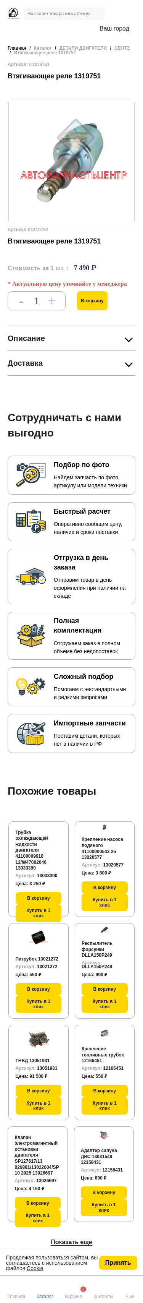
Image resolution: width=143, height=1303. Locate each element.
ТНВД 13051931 (33, 1060)
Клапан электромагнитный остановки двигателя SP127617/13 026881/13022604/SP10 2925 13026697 (37, 1155)
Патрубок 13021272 (37, 959)
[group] (71, 162)
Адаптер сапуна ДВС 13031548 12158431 (99, 1156)
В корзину (92, 300)
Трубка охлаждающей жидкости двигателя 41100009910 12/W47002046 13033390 (32, 850)
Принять (118, 1262)
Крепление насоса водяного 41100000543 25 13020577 (102, 848)
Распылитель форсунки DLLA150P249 (97, 949)
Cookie (35, 1268)
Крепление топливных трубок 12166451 (103, 1054)
